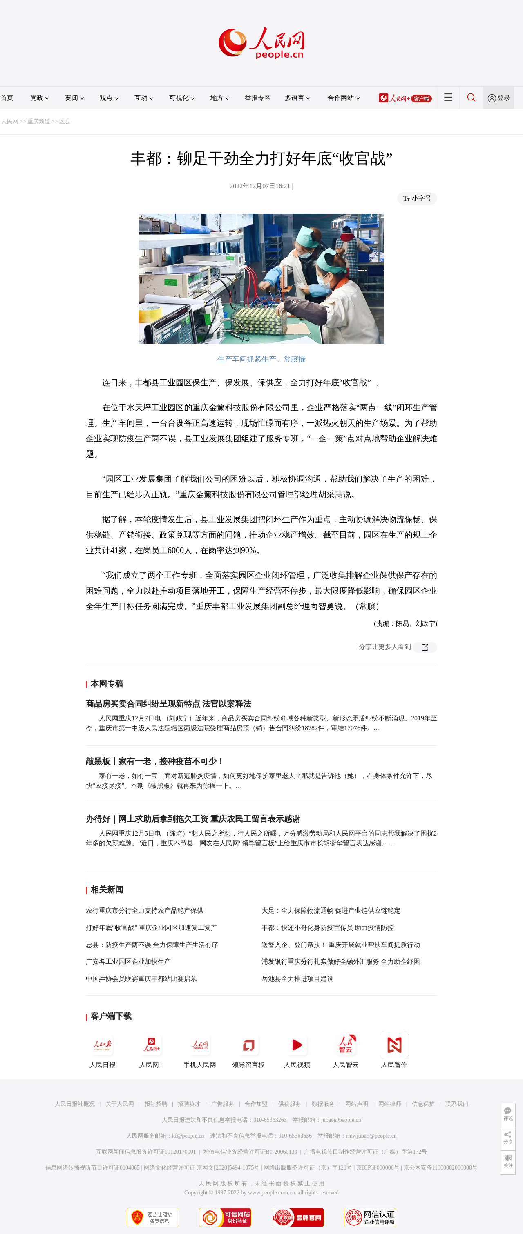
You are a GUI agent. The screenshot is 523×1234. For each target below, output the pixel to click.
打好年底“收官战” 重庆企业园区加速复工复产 (151, 927)
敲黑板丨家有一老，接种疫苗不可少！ (155, 761)
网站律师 (389, 1104)
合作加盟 (256, 1104)
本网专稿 (107, 683)
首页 (6, 97)
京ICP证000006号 (378, 1168)
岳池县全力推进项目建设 (297, 978)
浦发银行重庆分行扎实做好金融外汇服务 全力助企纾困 (341, 961)
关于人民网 (119, 1104)
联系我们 (456, 1104)
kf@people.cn (188, 1136)
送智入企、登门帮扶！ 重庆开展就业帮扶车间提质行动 (341, 944)
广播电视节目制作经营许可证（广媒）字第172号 (365, 1152)
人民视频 (297, 1049)
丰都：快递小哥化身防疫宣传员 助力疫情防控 (328, 927)
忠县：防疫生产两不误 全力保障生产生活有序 (152, 944)
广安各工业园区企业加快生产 (128, 961)
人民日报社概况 (75, 1104)
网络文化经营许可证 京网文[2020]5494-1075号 (202, 1168)
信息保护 (423, 1104)
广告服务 (222, 1104)
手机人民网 (199, 1049)
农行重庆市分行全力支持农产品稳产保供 (144, 910)
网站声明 (356, 1104)
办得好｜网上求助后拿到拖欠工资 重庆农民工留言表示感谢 (193, 818)
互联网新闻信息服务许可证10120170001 (146, 1152)
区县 (65, 121)
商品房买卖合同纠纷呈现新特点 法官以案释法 (168, 703)
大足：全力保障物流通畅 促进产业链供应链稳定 (331, 910)
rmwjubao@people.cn (371, 1136)
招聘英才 (189, 1104)
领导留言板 (248, 1049)
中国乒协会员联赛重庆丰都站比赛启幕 (141, 978)
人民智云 (345, 1049)
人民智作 (394, 1049)
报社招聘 (156, 1104)
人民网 (9, 121)
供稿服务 (289, 1104)
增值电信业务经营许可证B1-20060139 (250, 1152)
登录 (503, 97)
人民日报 (102, 1049)
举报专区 (258, 97)
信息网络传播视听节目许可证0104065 (92, 1168)
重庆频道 (38, 121)
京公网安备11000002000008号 (441, 1168)
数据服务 (323, 1104)
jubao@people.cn (341, 1120)
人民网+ (151, 1049)
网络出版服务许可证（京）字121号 (308, 1168)
